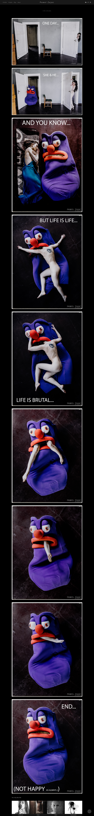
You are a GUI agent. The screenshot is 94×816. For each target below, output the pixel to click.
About (19, 2)
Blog (15, 2)
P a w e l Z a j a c (47, 2)
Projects (10, 2)
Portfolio (5, 2)
